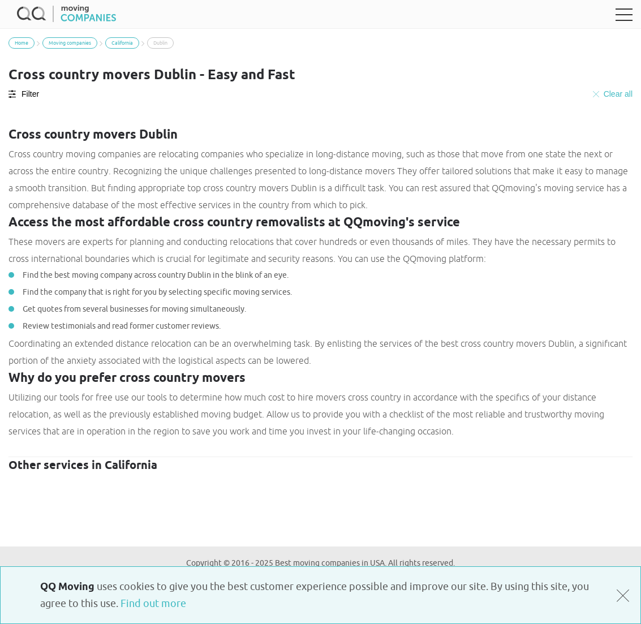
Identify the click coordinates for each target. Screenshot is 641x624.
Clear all (613, 93)
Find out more (153, 603)
